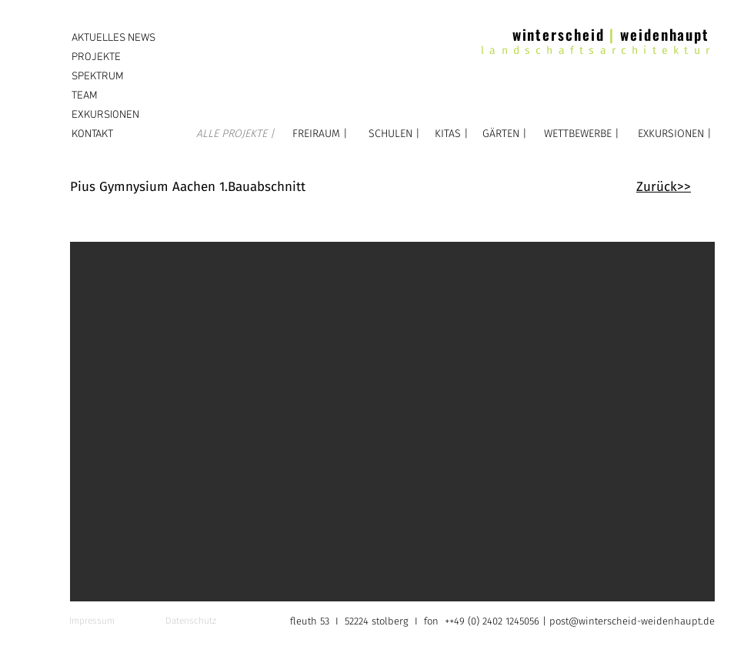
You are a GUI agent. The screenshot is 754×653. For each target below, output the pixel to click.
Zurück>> (663, 187)
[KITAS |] (451, 134)
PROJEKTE (96, 57)
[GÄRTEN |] (504, 134)
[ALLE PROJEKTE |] (235, 134)
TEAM (85, 95)
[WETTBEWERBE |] (581, 134)
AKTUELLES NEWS (113, 38)
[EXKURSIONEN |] (674, 134)
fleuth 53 (311, 621)
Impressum (92, 620)
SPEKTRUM (98, 76)
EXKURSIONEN (105, 115)
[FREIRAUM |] (319, 134)
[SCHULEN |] (394, 134)
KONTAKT (92, 134)
